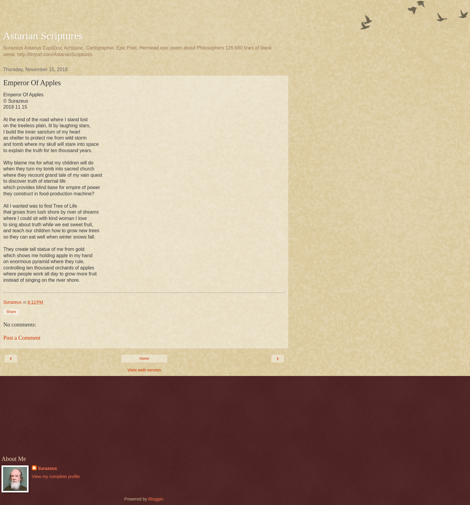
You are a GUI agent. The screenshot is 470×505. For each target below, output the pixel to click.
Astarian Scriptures (43, 35)
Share (11, 312)
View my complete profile (56, 476)
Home (144, 358)
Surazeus (47, 468)
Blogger (155, 499)
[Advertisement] (144, 16)
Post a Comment (22, 338)
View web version (144, 370)
